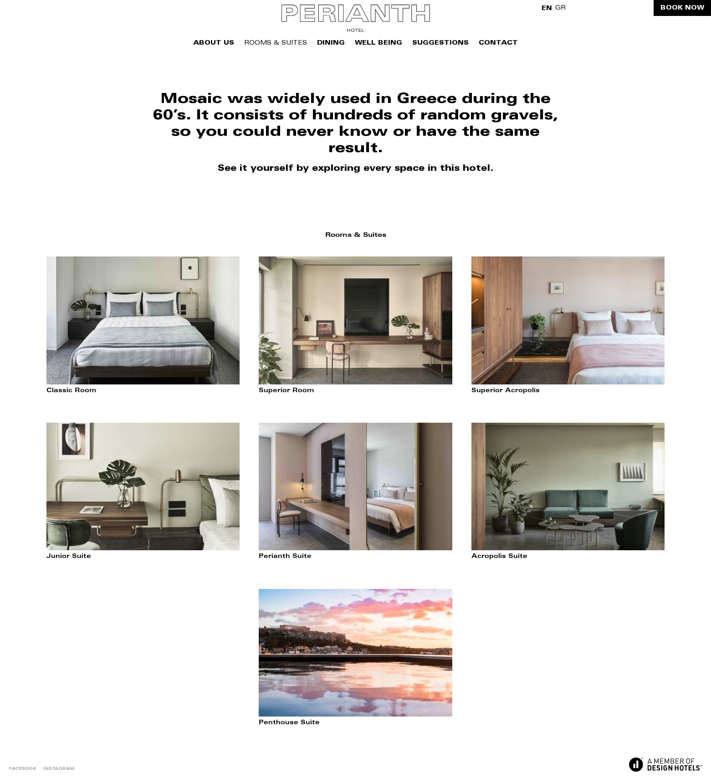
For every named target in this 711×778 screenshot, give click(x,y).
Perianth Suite (285, 557)
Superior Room (286, 391)
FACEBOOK (22, 769)
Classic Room (71, 391)
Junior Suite (68, 557)
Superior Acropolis (505, 391)
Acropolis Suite (499, 557)
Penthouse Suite (289, 723)
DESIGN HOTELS (665, 764)
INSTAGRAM (59, 769)
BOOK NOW (682, 8)
